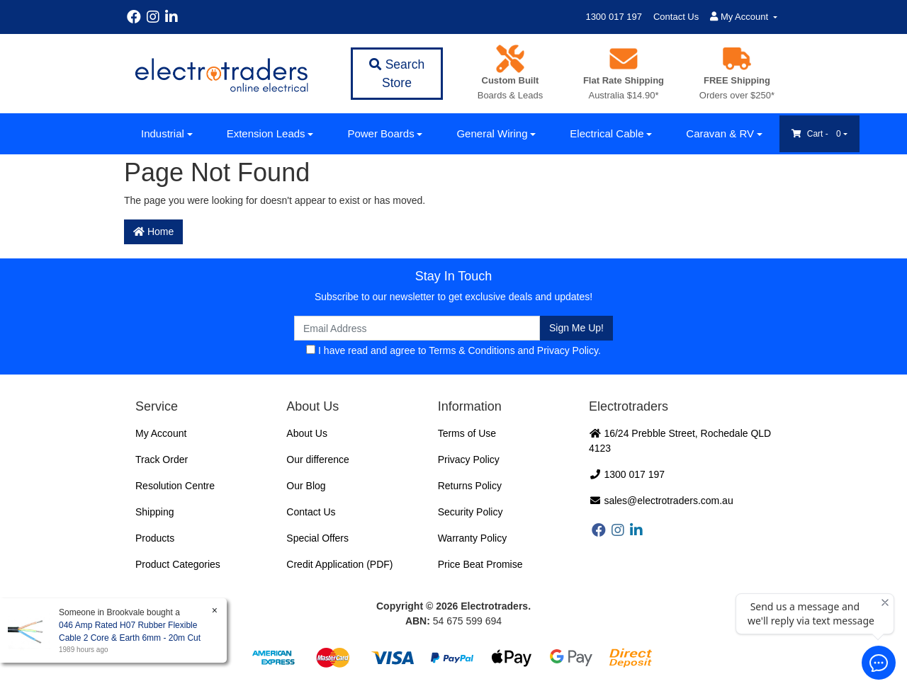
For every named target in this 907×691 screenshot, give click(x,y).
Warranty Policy (472, 538)
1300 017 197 (613, 16)
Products (154, 538)
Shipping (154, 512)
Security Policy (470, 512)
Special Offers (317, 538)
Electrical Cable (606, 133)
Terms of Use (467, 433)
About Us (306, 433)
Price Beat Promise (480, 564)
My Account (160, 433)
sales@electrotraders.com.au (661, 500)
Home (153, 231)
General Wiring (491, 133)
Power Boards (380, 133)
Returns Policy (470, 485)
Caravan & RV (720, 133)
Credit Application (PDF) (339, 564)
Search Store (396, 73)
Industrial (162, 133)
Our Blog (305, 485)
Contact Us (676, 16)
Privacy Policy (567, 350)
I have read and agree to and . (453, 350)
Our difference (317, 459)
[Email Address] (417, 328)
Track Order (161, 459)
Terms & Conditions (471, 350)
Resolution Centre (175, 485)
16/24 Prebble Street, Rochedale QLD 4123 (680, 441)
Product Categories (177, 564)
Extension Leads (266, 133)
